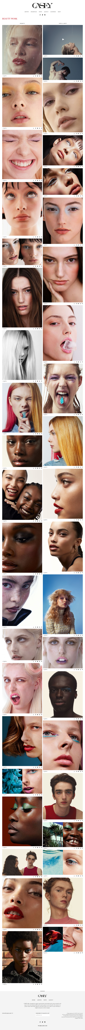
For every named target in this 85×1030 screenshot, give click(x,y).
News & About (63, 23)
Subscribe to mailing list (42, 1013)
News (40, 11)
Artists (26, 11)
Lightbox (53, 11)
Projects (22, 23)
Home (33, 1000)
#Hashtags (34, 11)
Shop (59, 11)
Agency (46, 11)
